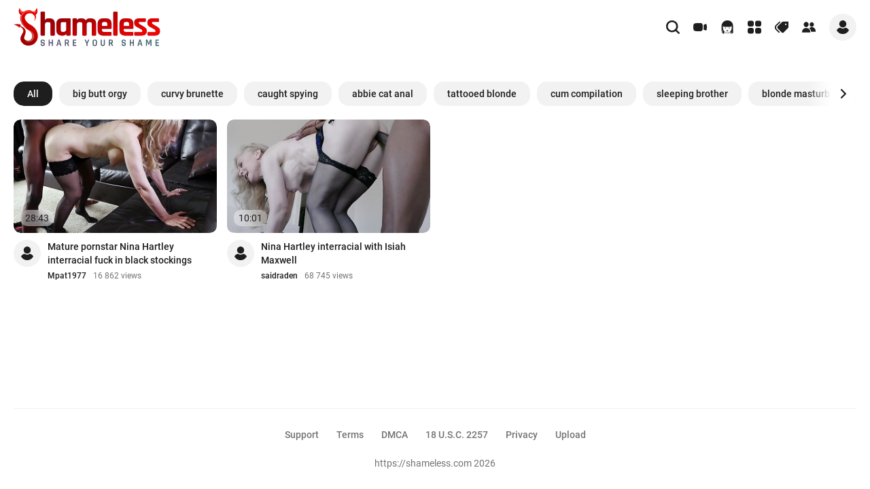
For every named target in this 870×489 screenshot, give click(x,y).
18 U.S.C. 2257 (456, 434)
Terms (350, 434)
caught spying (288, 93)
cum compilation (587, 93)
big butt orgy (100, 93)
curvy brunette (192, 93)
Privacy (522, 434)
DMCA (394, 434)
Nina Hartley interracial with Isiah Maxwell (333, 253)
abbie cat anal (382, 93)
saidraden (279, 276)
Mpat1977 (67, 276)
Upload (570, 434)
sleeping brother (692, 93)
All (33, 93)
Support (302, 434)
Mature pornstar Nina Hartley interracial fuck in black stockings (120, 253)
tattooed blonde (482, 93)
